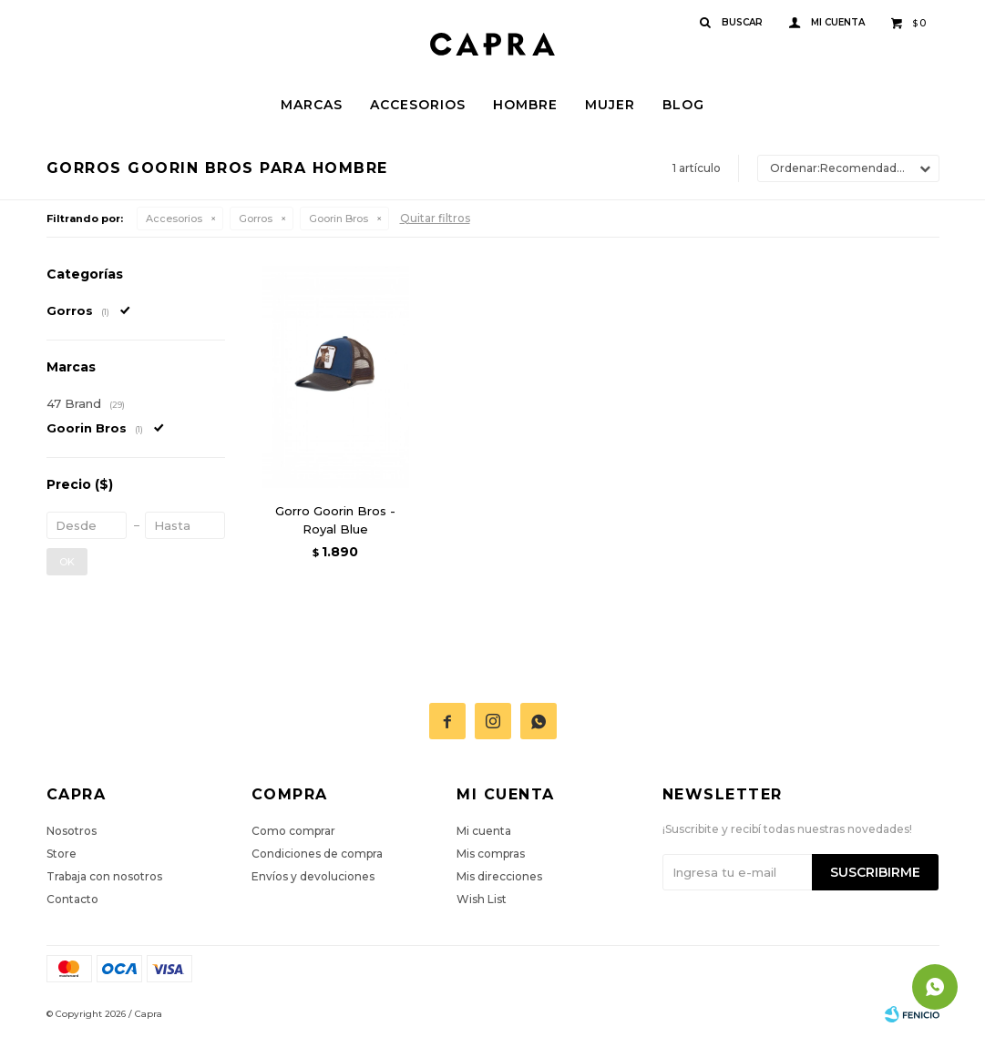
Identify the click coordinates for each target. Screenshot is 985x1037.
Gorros (255, 218)
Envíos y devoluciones (313, 876)
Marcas (312, 105)
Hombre (525, 105)
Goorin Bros (338, 218)
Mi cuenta (484, 831)
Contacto (72, 899)
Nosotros (71, 831)
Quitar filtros (435, 218)
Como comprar (293, 831)
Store (61, 853)
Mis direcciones (499, 876)
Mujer (610, 105)
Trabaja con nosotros (104, 876)
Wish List (482, 899)
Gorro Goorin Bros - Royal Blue (335, 519)
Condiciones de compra (317, 853)
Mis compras (491, 853)
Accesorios (418, 105)
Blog (683, 105)
